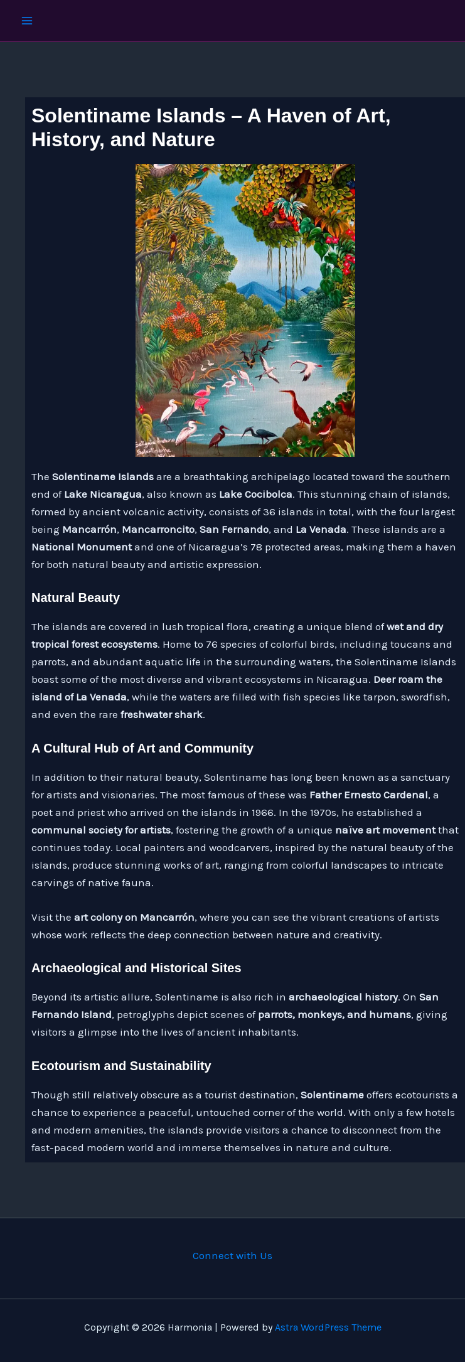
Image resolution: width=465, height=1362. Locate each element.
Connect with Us (232, 1255)
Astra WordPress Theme (328, 1327)
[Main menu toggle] (27, 20)
